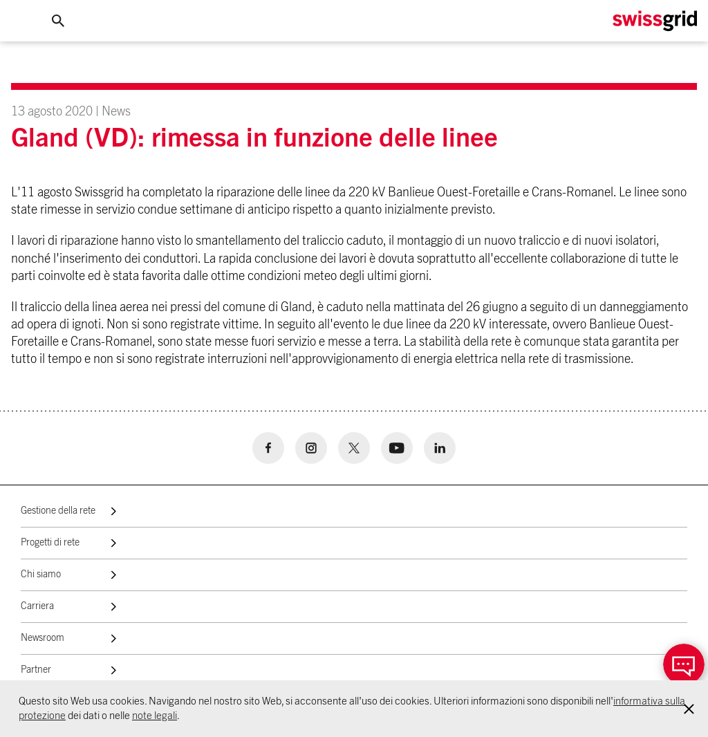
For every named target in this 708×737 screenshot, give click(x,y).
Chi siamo (41, 574)
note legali (154, 716)
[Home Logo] (655, 21)
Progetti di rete (50, 543)
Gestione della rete (58, 511)
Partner (36, 670)
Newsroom (42, 638)
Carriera (37, 606)
